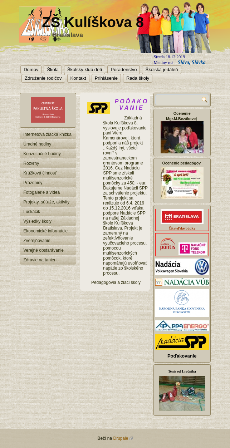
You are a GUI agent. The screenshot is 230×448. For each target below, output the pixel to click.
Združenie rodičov (43, 78)
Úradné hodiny (37, 144)
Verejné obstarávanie (43, 250)
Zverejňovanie (36, 240)
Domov (31, 69)
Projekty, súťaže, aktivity (46, 202)
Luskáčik (31, 211)
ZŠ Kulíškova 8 (93, 22)
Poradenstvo (124, 69)
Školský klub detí (84, 69)
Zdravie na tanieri (40, 259)
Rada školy (137, 78)
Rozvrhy (31, 163)
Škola (53, 69)
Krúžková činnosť (40, 173)
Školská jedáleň (161, 69)
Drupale (122, 438)
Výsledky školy (37, 221)
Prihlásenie (106, 78)
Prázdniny (32, 182)
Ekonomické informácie (45, 230)
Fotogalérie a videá (41, 192)
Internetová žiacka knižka (47, 134)
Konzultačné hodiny (42, 153)
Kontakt (78, 78)
